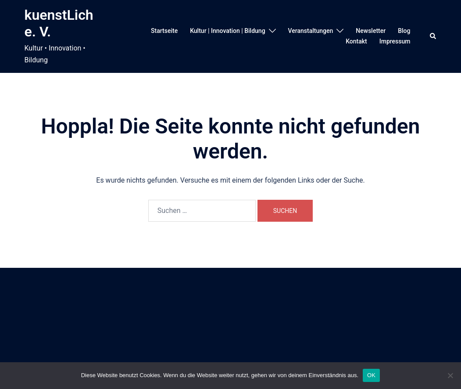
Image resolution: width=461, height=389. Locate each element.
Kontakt (356, 41)
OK (371, 375)
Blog (404, 30)
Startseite (164, 30)
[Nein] (450, 375)
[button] (433, 36)
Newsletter (371, 30)
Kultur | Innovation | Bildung (227, 30)
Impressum (395, 41)
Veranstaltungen (310, 30)
